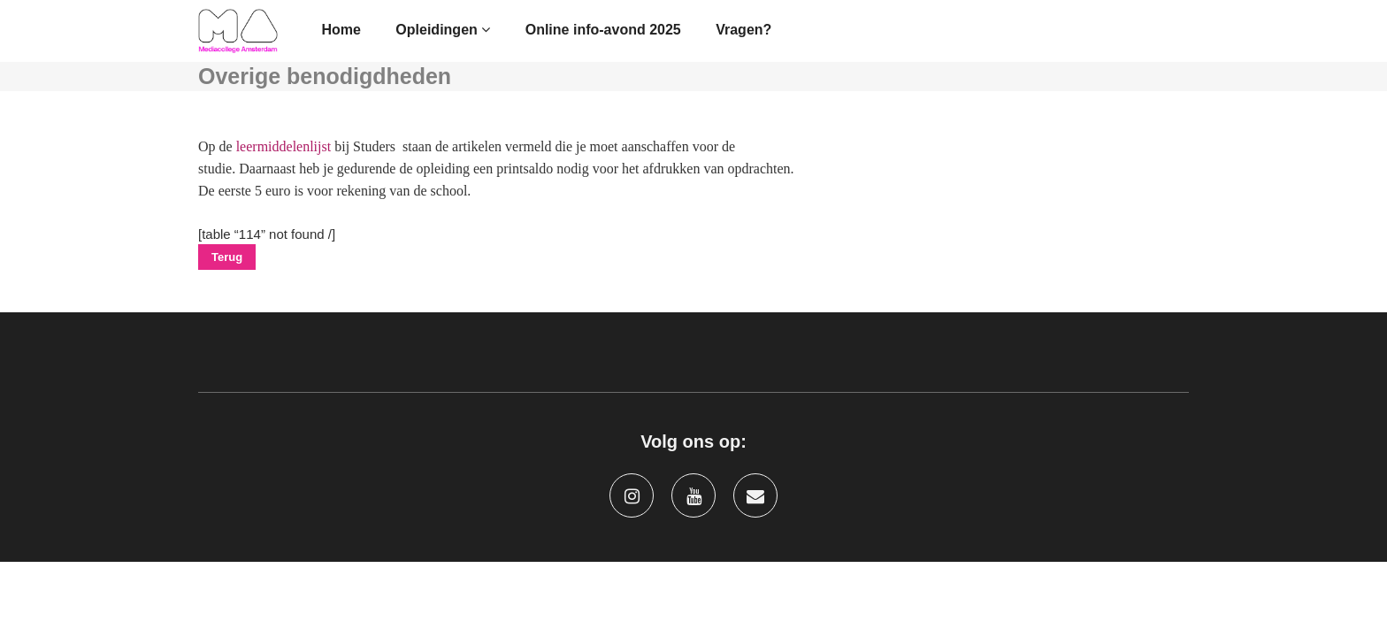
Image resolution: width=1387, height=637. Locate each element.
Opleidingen (442, 29)
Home (340, 29)
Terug (226, 257)
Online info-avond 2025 (603, 29)
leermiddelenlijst (284, 146)
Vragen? (743, 29)
